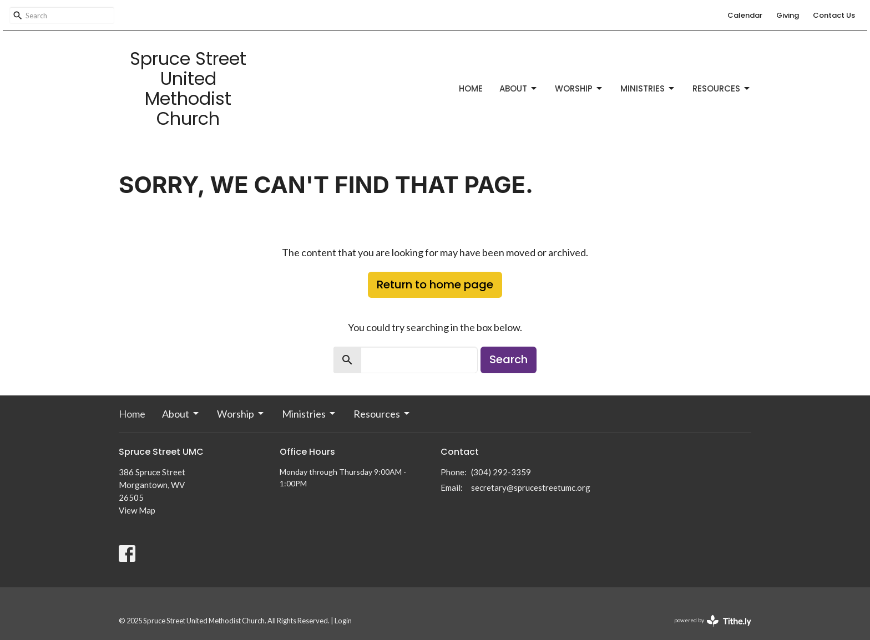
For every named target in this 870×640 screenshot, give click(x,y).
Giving (787, 15)
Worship (579, 88)
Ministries (648, 88)
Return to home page (435, 284)
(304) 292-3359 (501, 472)
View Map (137, 510)
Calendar (744, 15)
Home (471, 88)
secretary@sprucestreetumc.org (530, 487)
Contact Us (834, 15)
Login (343, 620)
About (518, 88)
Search (508, 359)
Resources (721, 88)
